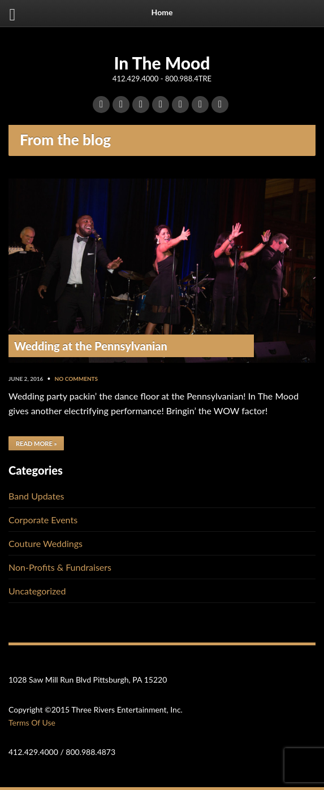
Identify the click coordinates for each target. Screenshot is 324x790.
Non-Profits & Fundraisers (59, 567)
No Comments (76, 378)
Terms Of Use (31, 722)
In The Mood (162, 63)
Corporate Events (42, 519)
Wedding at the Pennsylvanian (90, 346)
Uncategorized (37, 590)
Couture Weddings (45, 543)
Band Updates (36, 496)
